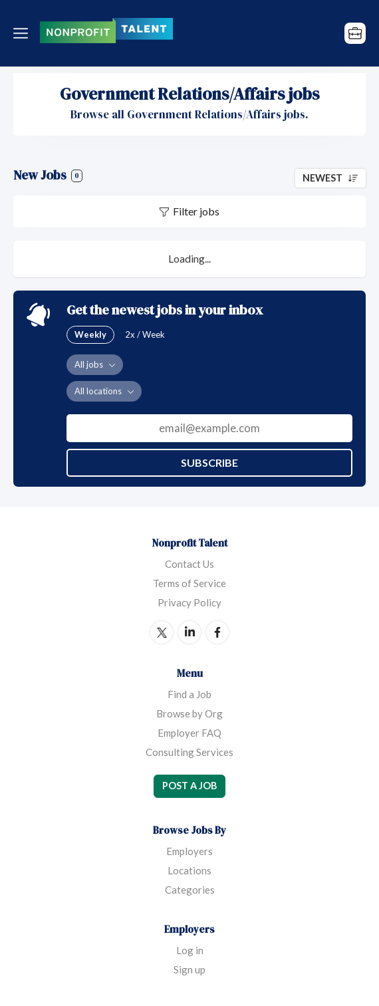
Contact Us (189, 564)
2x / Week (145, 334)
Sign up (189, 969)
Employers (189, 851)
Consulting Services (189, 752)
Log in (189, 950)
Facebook (217, 632)
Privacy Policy (189, 602)
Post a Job (189, 785)
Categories (190, 890)
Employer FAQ (189, 733)
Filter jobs (196, 211)
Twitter (161, 632)
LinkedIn (189, 632)
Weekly (90, 334)
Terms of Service (189, 583)
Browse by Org (189, 713)
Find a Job (189, 694)
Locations (189, 870)
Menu (23, 33)
